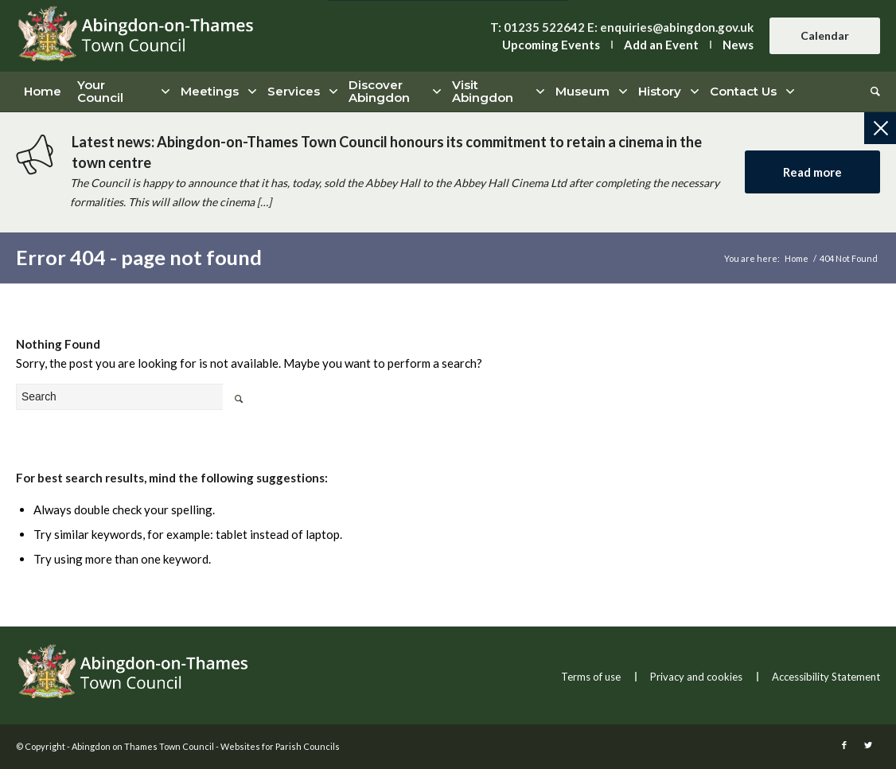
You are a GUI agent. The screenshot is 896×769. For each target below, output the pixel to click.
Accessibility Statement (826, 676)
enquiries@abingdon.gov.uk (677, 27)
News (738, 44)
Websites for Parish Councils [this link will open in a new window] (280, 746)
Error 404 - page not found (139, 257)
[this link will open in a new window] (844, 745)
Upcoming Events (551, 44)
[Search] (871, 91)
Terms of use (591, 676)
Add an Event (661, 44)
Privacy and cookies (696, 676)
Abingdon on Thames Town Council (143, 746)
